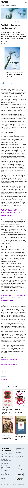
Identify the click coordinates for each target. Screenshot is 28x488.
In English (3, 478)
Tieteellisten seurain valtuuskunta (15, 484)
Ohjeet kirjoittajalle (5, 467)
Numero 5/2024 (14, 5)
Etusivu (2, 5)
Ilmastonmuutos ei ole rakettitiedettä (9, 359)
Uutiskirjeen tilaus (5, 468)
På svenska (3, 476)
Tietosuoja (3, 473)
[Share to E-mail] (4, 82)
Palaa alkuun (5, 379)
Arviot (17, 21)
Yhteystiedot (4, 470)
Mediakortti (4, 465)
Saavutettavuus (5, 474)
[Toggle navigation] (25, 2)
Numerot (7, 5)
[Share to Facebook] (2, 82)
